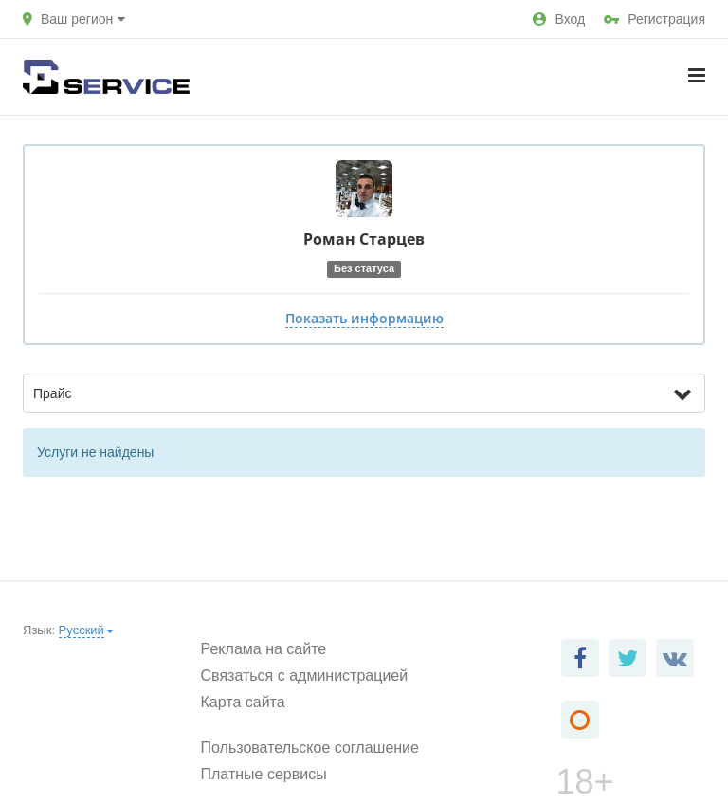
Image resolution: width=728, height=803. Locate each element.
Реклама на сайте (264, 649)
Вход (559, 19)
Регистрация (654, 19)
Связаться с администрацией (305, 675)
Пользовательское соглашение (310, 747)
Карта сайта (243, 702)
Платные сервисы (264, 774)
